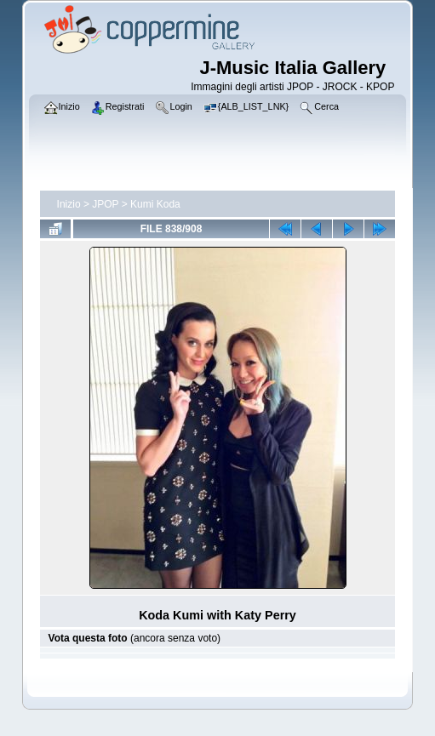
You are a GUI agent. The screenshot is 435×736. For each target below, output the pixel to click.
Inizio (69, 204)
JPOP (105, 204)
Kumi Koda (155, 204)
